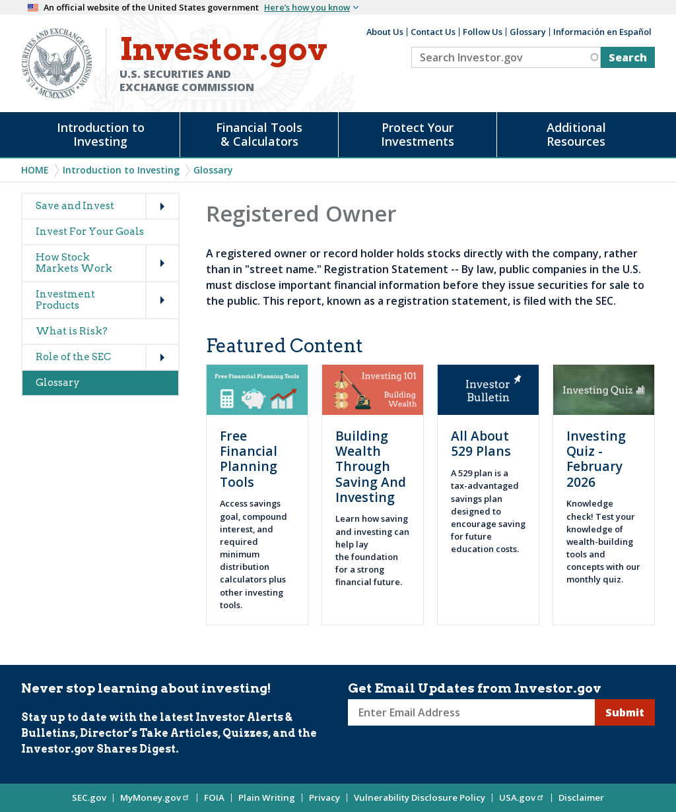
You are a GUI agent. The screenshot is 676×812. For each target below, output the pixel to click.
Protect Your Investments (417, 134)
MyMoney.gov (155, 797)
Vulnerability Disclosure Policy (419, 797)
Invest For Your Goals (90, 231)
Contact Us (433, 32)
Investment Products (65, 299)
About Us (384, 32)
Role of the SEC (73, 357)
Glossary (528, 32)
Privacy (324, 797)
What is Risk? (72, 331)
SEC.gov (89, 797)
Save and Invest (75, 206)
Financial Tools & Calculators (259, 134)
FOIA (214, 797)
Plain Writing (266, 797)
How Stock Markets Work (74, 262)
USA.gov (522, 797)
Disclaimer (581, 797)
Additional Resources (576, 134)
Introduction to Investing (101, 134)
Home (35, 170)
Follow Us (482, 32)
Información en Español (602, 32)
